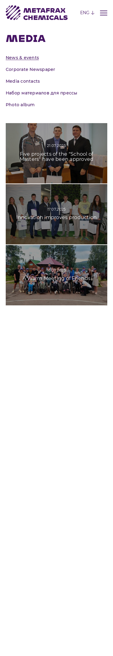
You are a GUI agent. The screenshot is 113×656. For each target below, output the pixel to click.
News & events (22, 57)
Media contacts (23, 81)
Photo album (20, 104)
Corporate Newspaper (30, 69)
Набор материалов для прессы (41, 93)
